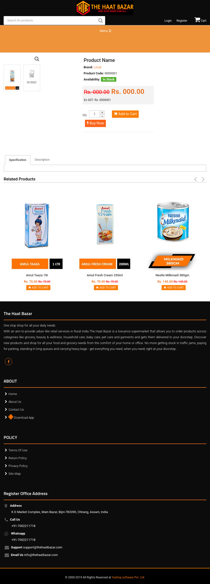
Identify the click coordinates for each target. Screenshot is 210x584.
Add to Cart (125, 114)
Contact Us (16, 409)
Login (168, 20)
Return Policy (18, 458)
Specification (17, 160)
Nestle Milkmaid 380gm (172, 275)
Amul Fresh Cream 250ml (105, 275)
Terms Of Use (18, 450)
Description (42, 159)
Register (181, 20)
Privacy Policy (18, 466)
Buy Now (95, 123)
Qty (84, 115)
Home (13, 394)
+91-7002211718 (23, 523)
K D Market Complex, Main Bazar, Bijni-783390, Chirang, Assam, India (59, 509)
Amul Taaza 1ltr (37, 275)
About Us (15, 402)
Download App (21, 416)
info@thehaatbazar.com (34, 555)
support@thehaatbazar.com (36, 547)
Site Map (15, 473)
